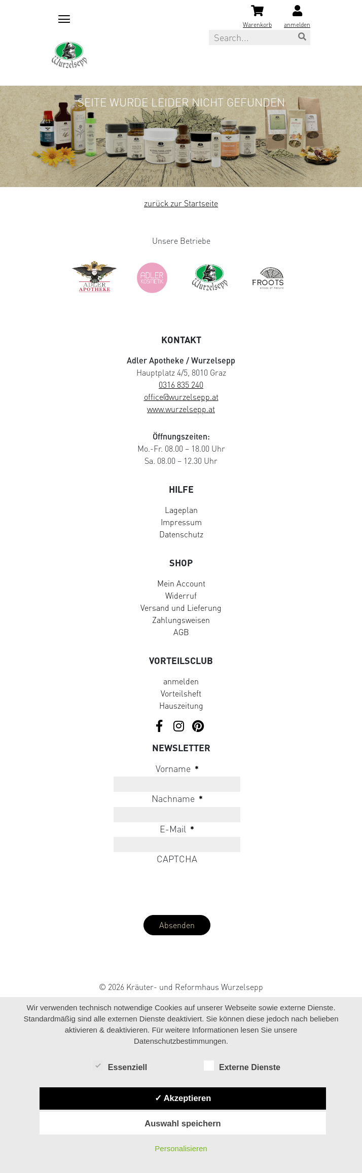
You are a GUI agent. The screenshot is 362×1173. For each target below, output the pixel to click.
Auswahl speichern (182, 1123)
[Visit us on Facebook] (159, 727)
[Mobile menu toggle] (62, 17)
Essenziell (120, 1066)
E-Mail (177, 828)
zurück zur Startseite (181, 203)
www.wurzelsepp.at (181, 409)
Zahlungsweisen (181, 620)
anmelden (181, 681)
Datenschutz (181, 534)
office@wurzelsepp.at (181, 397)
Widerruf (181, 596)
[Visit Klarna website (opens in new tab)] (181, 965)
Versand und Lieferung (181, 608)
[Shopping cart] (257, 17)
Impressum (181, 522)
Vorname (177, 768)
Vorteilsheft (181, 693)
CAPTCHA (177, 858)
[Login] (297, 17)
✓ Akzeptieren (183, 1098)
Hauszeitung (181, 706)
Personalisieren (181, 1148)
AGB (181, 632)
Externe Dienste (242, 1066)
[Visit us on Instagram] (178, 727)
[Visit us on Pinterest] (198, 727)
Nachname (177, 798)
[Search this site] (259, 37)
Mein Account (181, 583)
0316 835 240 (181, 385)
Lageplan (181, 510)
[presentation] (129, 887)
